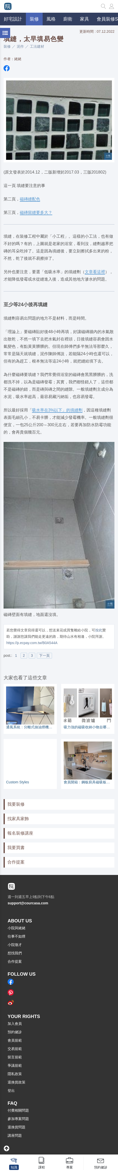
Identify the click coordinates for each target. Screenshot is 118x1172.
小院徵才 (15, 945)
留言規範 (15, 1057)
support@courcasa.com (28, 903)
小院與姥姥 (16, 928)
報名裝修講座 (20, 833)
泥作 (20, 46)
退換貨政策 (16, 1082)
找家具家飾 (18, 818)
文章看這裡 (95, 271)
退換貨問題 (16, 1127)
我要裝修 (16, 804)
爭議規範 (15, 1065)
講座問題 (15, 1135)
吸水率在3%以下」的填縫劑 (57, 410)
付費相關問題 (18, 1110)
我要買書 (16, 847)
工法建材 (37, 46)
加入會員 (15, 1024)
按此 (98, 630)
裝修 (7, 46)
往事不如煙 (16, 936)
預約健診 (15, 1032)
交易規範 (15, 1049)
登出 (11, 1091)
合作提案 (16, 862)
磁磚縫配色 (30, 199)
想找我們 (15, 953)
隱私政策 (15, 1074)
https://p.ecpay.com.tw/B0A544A (31, 643)
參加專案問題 (18, 1119)
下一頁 (44, 655)
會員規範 (15, 1040)
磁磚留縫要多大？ (36, 212)
